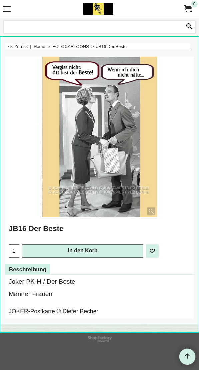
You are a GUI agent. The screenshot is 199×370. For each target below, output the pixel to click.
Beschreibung (27, 269)
